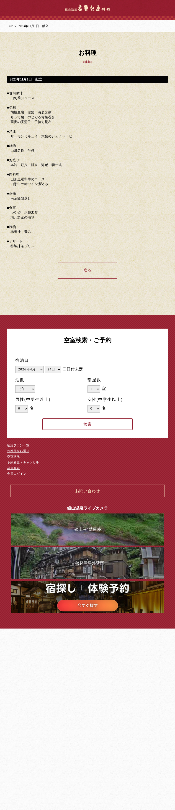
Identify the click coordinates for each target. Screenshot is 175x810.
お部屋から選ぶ (18, 451)
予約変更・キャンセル (23, 462)
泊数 (19, 380)
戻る (87, 270)
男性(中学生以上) (32, 399)
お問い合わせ (87, 491)
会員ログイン (16, 473)
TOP (10, 26)
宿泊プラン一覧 (18, 445)
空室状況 (13, 456)
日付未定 (73, 369)
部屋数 (94, 380)
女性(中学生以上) (105, 399)
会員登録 (13, 468)
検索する (87, 424)
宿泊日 (22, 360)
